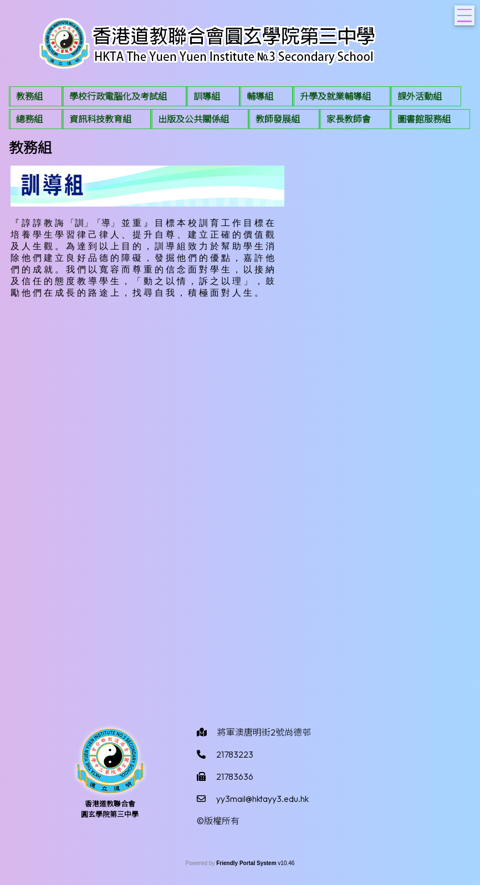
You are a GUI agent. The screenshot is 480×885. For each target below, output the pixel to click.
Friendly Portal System (247, 863)
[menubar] (240, 109)
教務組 (29, 96)
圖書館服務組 (424, 119)
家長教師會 (348, 119)
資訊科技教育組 (100, 119)
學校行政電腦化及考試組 (118, 96)
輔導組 (260, 96)
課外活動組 (419, 96)
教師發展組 (278, 119)
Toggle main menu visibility (465, 12)
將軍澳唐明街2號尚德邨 (264, 732)
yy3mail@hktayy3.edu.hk (262, 798)
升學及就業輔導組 (335, 96)
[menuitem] (35, 96)
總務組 (29, 119)
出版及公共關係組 (193, 119)
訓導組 (206, 96)
